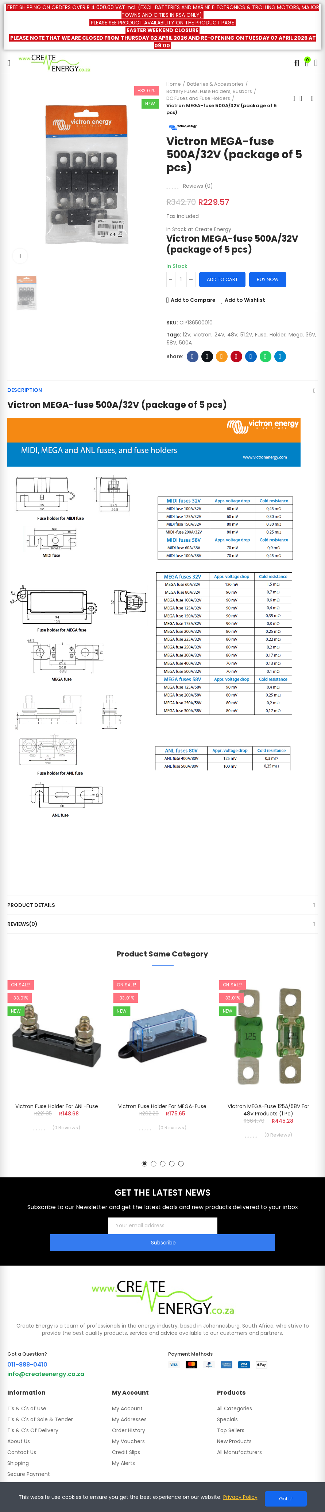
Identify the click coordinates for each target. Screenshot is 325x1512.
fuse (261, 334)
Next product (312, 98)
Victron (202, 334)
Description (24, 390)
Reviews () (198, 185)
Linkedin (250, 356)
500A (185, 342)
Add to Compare (193, 300)
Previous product (294, 98)
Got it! (286, 1498)
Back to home (303, 98)
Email (221, 356)
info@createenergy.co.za (45, 1357)
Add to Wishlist (245, 300)
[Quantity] (181, 279)
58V (171, 342)
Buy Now (268, 279)
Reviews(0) (22, 924)
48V (232, 334)
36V (310, 334)
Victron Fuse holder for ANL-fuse (56, 1106)
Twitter (207, 356)
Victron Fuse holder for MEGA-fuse (162, 1106)
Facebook (192, 356)
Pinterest (236, 356)
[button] (144, 1163)
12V (186, 334)
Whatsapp (265, 356)
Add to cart (222, 279)
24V (219, 334)
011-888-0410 (27, 1348)
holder (278, 334)
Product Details (31, 905)
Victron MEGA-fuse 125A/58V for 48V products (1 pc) (268, 1110)
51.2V (246, 334)
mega (296, 334)
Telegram (280, 356)
